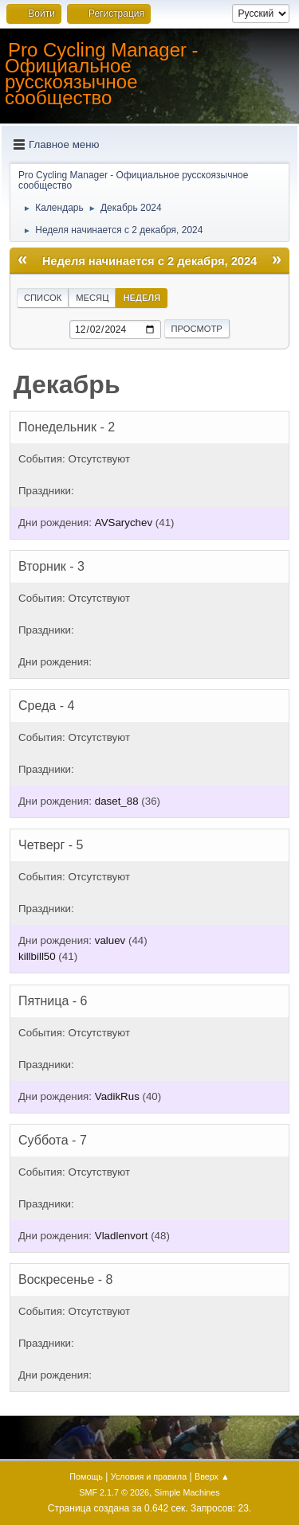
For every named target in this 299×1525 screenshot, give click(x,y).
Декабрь (67, 384)
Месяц (92, 297)
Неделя (141, 297)
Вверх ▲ (212, 1476)
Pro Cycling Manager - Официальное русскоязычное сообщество (102, 73)
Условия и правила (149, 1476)
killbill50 (37, 956)
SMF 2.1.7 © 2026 (114, 1492)
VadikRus (117, 1096)
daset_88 (117, 801)
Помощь (86, 1476)
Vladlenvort (121, 1236)
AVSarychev (123, 522)
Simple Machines (187, 1492)
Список (42, 297)
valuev (110, 940)
